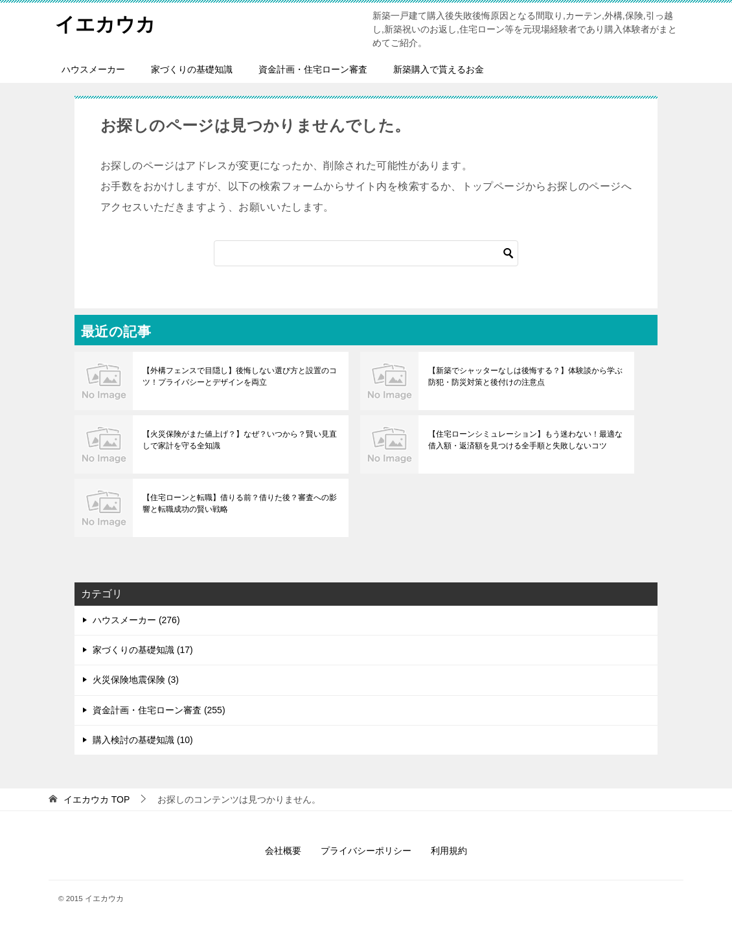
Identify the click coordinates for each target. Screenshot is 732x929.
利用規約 (449, 850)
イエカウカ (105, 22)
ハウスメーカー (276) (136, 620)
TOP (96, 799)
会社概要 (283, 850)
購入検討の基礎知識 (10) (143, 740)
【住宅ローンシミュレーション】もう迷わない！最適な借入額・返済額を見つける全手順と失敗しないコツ (525, 440)
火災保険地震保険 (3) (136, 679)
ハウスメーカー (93, 69)
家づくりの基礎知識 (192, 69)
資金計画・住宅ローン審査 (312, 69)
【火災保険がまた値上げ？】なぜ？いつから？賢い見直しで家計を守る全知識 (240, 440)
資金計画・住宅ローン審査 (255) (159, 710)
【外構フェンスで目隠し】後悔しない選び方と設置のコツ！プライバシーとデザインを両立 (240, 376)
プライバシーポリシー (366, 850)
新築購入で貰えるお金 (438, 69)
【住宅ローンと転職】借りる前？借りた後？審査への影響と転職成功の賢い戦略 (240, 503)
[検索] (366, 253)
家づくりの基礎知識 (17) (143, 650)
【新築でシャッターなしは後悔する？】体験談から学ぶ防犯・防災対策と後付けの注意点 (525, 376)
